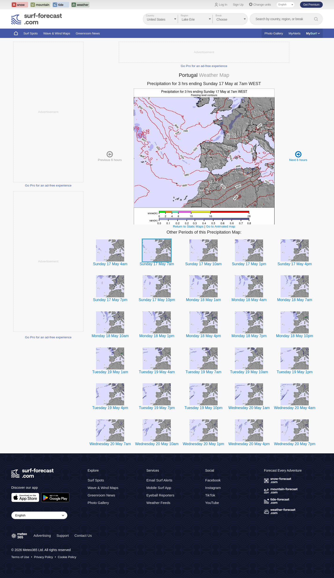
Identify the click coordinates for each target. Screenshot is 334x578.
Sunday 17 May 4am (110, 264)
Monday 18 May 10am (110, 336)
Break (218, 15)
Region (184, 15)
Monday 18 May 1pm (156, 336)
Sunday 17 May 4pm (295, 264)
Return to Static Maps (188, 226)
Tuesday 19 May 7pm (157, 408)
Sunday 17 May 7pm (110, 300)
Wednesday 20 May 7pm (294, 444)
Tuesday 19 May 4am (157, 372)
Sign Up (238, 4)
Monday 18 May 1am (203, 300)
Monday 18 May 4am (249, 300)
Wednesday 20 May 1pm (203, 444)
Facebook (213, 480)
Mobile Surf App (158, 488)
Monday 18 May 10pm (294, 336)
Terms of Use (20, 557)
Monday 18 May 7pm (249, 336)
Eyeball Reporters (160, 495)
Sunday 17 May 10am (203, 264)
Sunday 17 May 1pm (249, 264)
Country (150, 15)
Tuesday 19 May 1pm (294, 372)
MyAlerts (295, 33)
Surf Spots (30, 33)
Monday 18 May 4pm (203, 336)
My (313, 33)
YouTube (212, 503)
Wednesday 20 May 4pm (249, 444)
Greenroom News (88, 33)
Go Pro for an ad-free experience (48, 185)
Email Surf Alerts (159, 480)
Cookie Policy (67, 557)
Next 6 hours (298, 156)
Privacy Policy (43, 557)
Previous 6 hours (110, 156)
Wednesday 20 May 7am (110, 444)
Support (62, 535)
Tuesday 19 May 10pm (204, 408)
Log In (223, 4)
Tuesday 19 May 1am (110, 372)
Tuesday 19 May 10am (249, 372)
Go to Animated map (220, 226)
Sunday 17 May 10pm (157, 300)
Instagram (213, 488)
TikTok (210, 495)
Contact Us (83, 535)
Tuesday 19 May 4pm (110, 408)
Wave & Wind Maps (56, 33)
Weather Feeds (158, 503)
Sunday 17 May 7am (157, 264)
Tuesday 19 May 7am (203, 372)
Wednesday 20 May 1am (249, 408)
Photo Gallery (273, 33)
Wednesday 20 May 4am (294, 408)
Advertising (42, 535)
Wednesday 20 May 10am (157, 444)
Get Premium (311, 4)
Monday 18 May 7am (294, 300)
